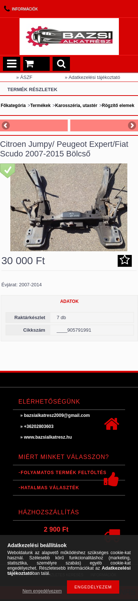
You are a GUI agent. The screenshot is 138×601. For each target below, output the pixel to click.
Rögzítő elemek (118, 105)
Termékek (40, 105)
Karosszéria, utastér (76, 105)
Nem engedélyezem (42, 591)
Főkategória (13, 105)
